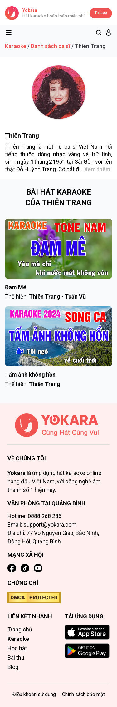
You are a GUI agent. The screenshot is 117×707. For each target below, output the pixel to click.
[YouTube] (38, 568)
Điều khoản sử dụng (34, 694)
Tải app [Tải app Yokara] (101, 13)
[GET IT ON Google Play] (87, 650)
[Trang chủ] (58, 429)
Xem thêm (97, 169)
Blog (12, 667)
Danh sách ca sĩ (50, 46)
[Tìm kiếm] (98, 32)
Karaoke (15, 46)
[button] (108, 32)
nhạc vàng (66, 154)
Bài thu (15, 657)
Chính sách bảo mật (83, 694)
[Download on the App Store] (87, 632)
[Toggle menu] (8, 32)
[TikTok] (25, 568)
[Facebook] (11, 568)
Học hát (17, 648)
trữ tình (101, 154)
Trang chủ (19, 629)
